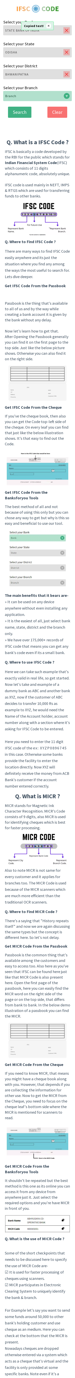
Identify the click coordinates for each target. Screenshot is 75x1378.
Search (20, 112)
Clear (57, 112)
